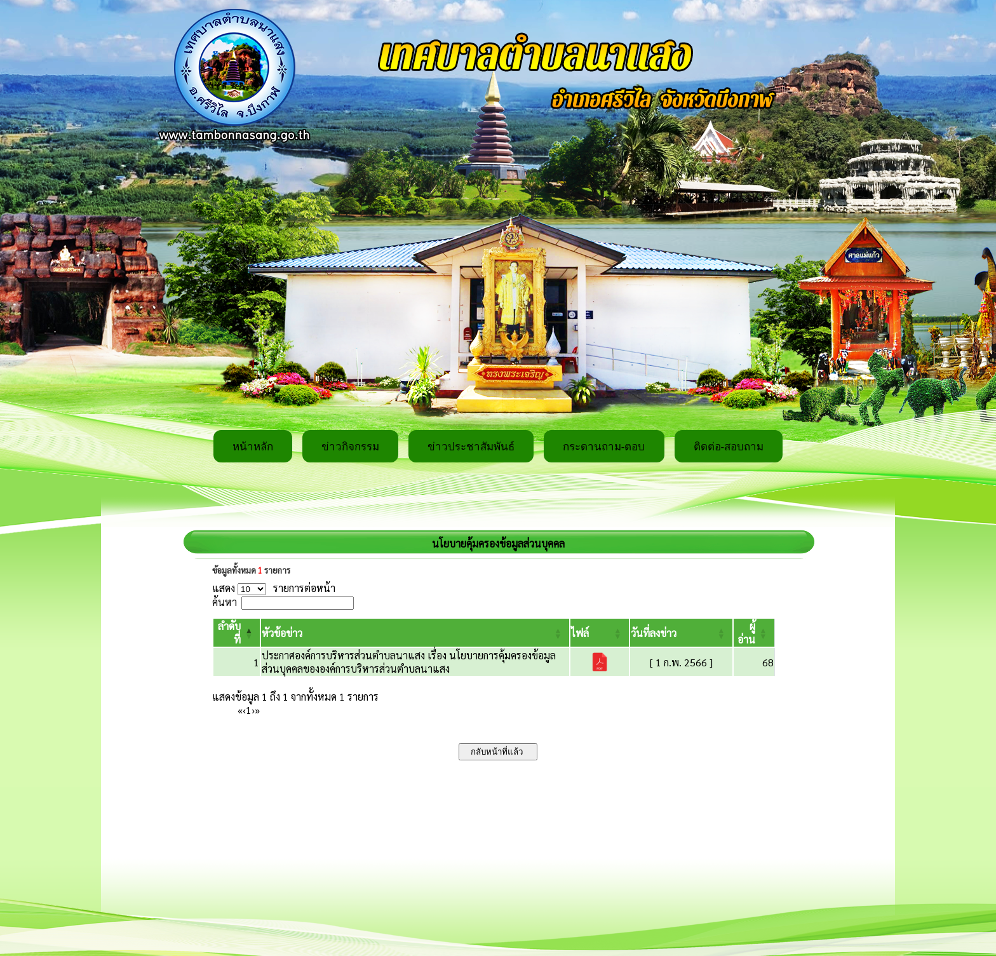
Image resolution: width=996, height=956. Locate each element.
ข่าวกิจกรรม (350, 447)
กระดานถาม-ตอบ (604, 447)
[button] (282, 633)
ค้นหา (224, 602)
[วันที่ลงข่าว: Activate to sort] (681, 633)
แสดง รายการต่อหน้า (273, 588)
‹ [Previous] (244, 710)
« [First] (240, 710)
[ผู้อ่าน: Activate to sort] (754, 633)
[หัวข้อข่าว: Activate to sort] (415, 633)
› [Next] (253, 710)
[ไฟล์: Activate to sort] (599, 633)
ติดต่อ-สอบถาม (729, 447)
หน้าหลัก (252, 447)
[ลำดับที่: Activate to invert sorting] (236, 633)
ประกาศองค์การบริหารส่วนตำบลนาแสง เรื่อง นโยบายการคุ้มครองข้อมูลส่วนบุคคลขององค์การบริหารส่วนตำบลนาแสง (409, 662)
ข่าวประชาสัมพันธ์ (471, 447)
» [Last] (257, 710)
